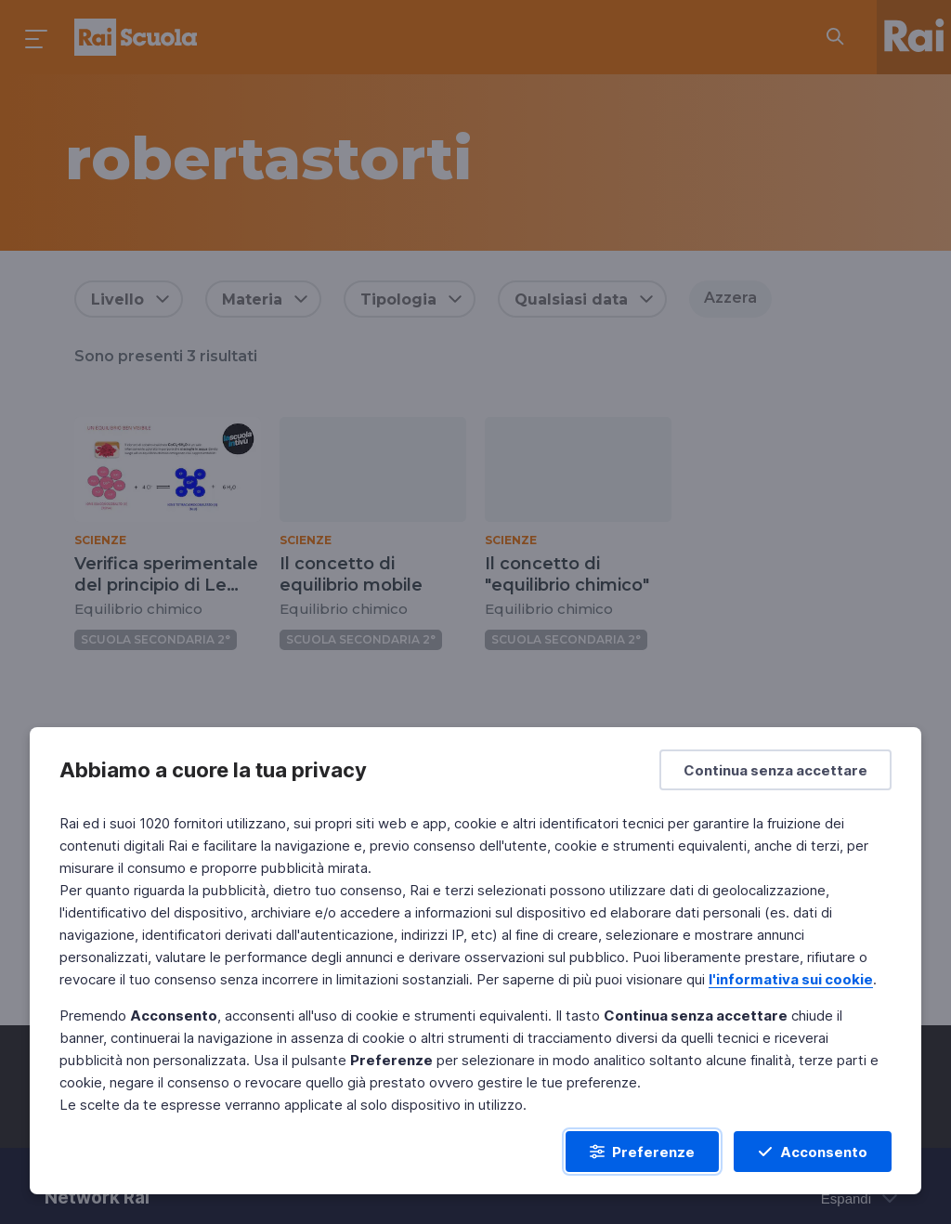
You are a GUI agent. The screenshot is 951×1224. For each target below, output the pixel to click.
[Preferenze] (642, 1151)
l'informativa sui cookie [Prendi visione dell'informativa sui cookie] (791, 979)
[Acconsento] (813, 1151)
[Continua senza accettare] (775, 769)
